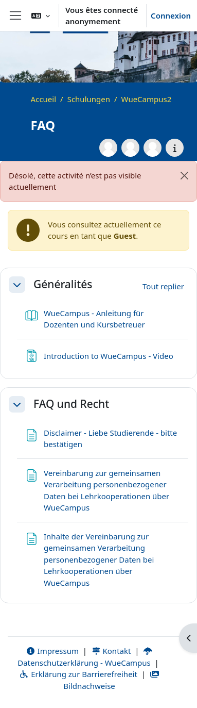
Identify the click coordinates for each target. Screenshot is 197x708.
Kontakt (111, 651)
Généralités (62, 284)
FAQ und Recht (71, 404)
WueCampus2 (146, 99)
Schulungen (88, 99)
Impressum (52, 651)
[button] (41, 15)
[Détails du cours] (175, 148)
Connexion (171, 15)
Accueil (43, 99)
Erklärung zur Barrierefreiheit (78, 674)
